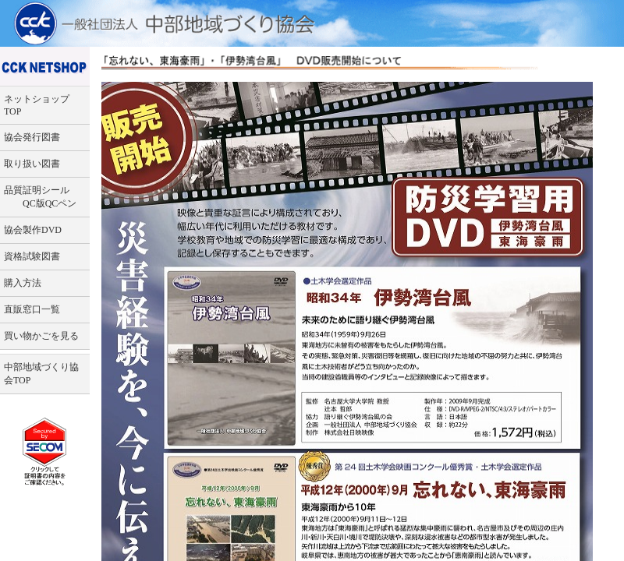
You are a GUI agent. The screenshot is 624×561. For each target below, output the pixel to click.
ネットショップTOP (36, 105)
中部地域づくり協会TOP (41, 374)
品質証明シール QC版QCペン (40, 197)
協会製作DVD (33, 229)
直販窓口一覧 (32, 309)
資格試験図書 (32, 256)
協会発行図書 (32, 137)
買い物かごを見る (41, 335)
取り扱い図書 (32, 163)
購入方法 (22, 282)
